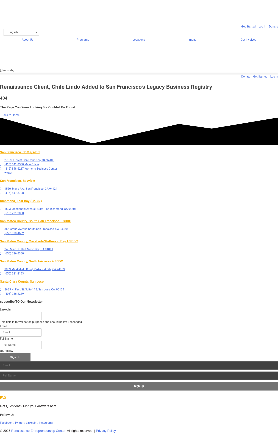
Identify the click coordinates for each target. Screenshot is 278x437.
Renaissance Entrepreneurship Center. (38, 431)
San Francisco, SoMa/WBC (20, 152)
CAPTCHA (6, 351)
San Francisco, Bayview (17, 181)
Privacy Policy (106, 431)
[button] (139, 74)
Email (3, 326)
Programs (83, 39)
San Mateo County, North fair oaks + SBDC (31, 261)
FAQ (3, 398)
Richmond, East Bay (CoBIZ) (21, 201)
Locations (139, 39)
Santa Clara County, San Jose (22, 282)
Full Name (6, 338)
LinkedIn (5, 309)
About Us (27, 39)
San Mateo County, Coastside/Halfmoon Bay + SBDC (39, 241)
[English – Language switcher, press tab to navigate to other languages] (21, 32)
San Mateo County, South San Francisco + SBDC (35, 221)
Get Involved (248, 39)
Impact (192, 39)
